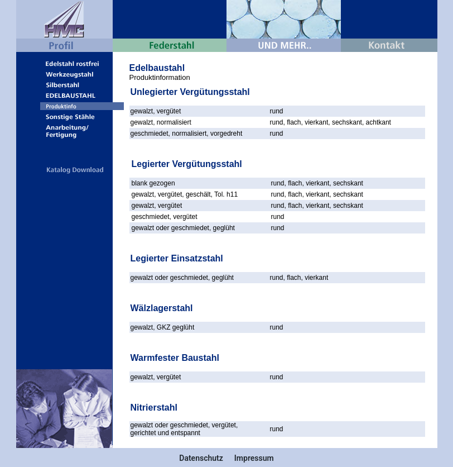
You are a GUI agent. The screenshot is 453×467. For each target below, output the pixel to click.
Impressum (254, 458)
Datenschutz (201, 458)
